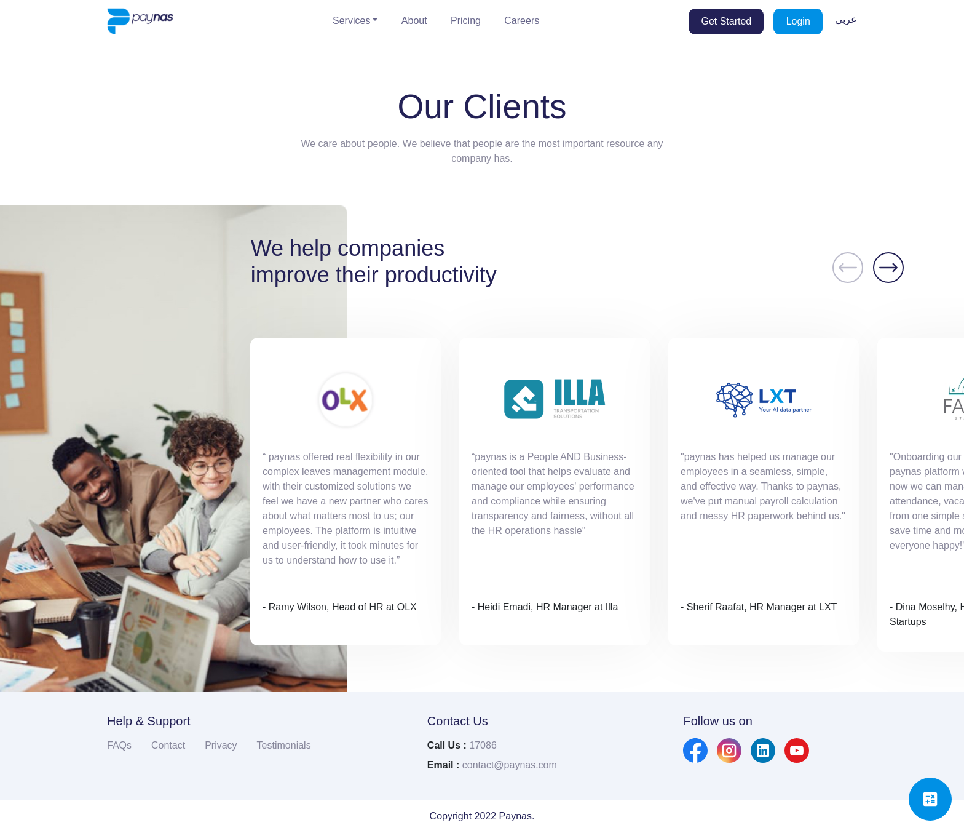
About (414, 20)
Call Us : (447, 745)
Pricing (466, 20)
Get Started (726, 21)
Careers (521, 20)
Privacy (221, 745)
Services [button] (351, 20)
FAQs (119, 745)
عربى (846, 19)
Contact (168, 745)
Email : (443, 765)
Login (798, 21)
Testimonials (284, 745)
